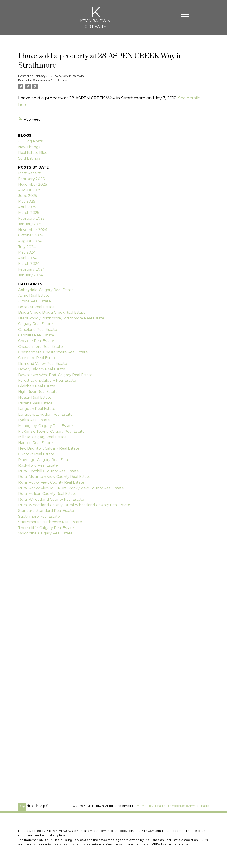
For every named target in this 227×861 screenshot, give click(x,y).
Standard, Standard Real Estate (46, 511)
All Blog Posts (30, 141)
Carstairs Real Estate (36, 335)
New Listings (29, 147)
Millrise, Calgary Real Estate (42, 437)
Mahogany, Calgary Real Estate (45, 426)
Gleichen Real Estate (36, 386)
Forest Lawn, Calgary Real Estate (47, 380)
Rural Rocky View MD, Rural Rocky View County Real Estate (71, 488)
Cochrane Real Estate (37, 358)
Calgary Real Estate (35, 324)
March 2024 (28, 263)
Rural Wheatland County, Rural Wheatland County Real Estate (74, 505)
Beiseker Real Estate (36, 307)
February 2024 (31, 269)
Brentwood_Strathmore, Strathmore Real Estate (61, 318)
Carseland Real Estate (37, 329)
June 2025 (27, 196)
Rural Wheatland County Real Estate (51, 499)
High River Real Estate (38, 392)
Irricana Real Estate (35, 403)
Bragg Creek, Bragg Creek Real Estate (52, 312)
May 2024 (26, 252)
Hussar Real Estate (34, 397)
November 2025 (32, 184)
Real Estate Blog (33, 152)
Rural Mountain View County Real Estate (54, 477)
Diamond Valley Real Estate (42, 363)
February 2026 (31, 179)
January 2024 (30, 275)
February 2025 (31, 218)
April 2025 (27, 207)
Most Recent (29, 173)
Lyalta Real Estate (34, 420)
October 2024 (30, 235)
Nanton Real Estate (35, 443)
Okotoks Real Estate (36, 454)
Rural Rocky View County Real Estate (51, 482)
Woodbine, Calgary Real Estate (45, 533)
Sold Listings (29, 158)
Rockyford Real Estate (38, 465)
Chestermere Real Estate (40, 346)
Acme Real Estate (33, 295)
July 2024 (27, 247)
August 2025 (29, 190)
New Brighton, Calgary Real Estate (48, 448)
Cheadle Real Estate (36, 341)
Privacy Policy (143, 805)
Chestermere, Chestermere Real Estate (53, 352)
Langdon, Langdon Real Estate (45, 414)
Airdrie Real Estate (34, 301)
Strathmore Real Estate (50, 80)
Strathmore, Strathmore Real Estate (50, 522)
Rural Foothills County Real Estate (48, 471)
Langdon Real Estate (36, 409)
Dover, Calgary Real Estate (41, 369)
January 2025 (30, 224)
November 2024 (32, 230)
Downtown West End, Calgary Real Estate (55, 375)
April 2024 (27, 258)
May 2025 (26, 201)
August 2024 (29, 241)
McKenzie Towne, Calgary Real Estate (51, 431)
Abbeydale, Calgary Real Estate (46, 290)
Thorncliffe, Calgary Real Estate (46, 528)
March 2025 (28, 213)
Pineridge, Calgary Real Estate (45, 460)
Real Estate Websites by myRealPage (182, 805)
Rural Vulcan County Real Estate (47, 494)
